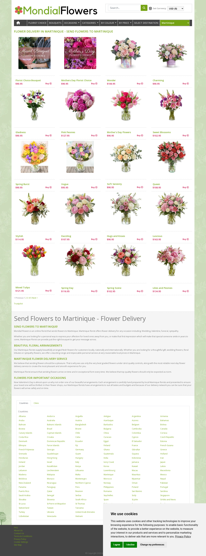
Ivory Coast (109, 462)
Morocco (108, 478)
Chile (77, 433)
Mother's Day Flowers (119, 132)
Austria (78, 420)
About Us (18, 530)
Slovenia (51, 499)
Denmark (23, 441)
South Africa (80, 499)
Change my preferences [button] (152, 544)
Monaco (50, 478)
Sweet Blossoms (162, 132)
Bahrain (22, 424)
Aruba (21, 420)
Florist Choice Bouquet (28, 80)
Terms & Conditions (23, 536)
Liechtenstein (53, 470)
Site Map (18, 545)
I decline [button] (130, 544)
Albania (22, 416)
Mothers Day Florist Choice (76, 80)
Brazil (49, 428)
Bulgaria (107, 428)
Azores (135, 420)
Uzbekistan (24, 516)
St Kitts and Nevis (168, 499)
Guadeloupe (52, 453)
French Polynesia (26, 449)
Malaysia (51, 474)
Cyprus (135, 437)
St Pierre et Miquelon (56, 503)
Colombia (136, 433)
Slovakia (22, 499)
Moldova (23, 478)
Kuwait (135, 466)
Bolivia (163, 424)
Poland (135, 487)
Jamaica (135, 462)
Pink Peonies (68, 132)
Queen (156, 184)
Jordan (22, 466)
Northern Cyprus (83, 483)
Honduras (23, 458)
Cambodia (137, 428)
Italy (77, 462)
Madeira (22, 474)
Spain (106, 499)
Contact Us (19, 533)
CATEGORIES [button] (89, 22)
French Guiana (166, 445)
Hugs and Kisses (116, 236)
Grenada (23, 453)
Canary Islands (25, 433)
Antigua (107, 416)
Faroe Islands (53, 445)
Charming (158, 80)
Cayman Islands (54, 433)
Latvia (163, 466)
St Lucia (22, 503)
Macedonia (165, 470)
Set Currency (159, 8)
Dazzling (66, 236)
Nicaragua (51, 483)
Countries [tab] (23, 403)
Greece (163, 449)
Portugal (164, 487)
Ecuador (79, 441)
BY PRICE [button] (124, 22)
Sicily (134, 495)
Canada (163, 428)
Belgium (135, 424)
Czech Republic (167, 437)
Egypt (106, 441)
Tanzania (79, 508)
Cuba (77, 437)
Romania (108, 491)
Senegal (50, 495)
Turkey (22, 512)
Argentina (136, 416)
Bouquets (55, 22)
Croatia (50, 437)
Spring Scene (114, 287)
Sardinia (164, 491)
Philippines (109, 487)
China (106, 433)
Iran (162, 458)
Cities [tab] (36, 403)
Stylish (19, 236)
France (135, 445)
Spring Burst (23, 184)
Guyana (135, 453)
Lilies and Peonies (162, 287)
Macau (135, 470)
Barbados (108, 424)
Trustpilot (18, 303)
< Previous (18, 298)
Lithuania (79, 470)
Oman (134, 483)
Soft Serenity (114, 183)
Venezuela (51, 516)
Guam (78, 453)
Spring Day (67, 287)
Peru (77, 487)
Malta (77, 474)
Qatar (49, 491)
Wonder (111, 80)
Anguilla (79, 416)
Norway (107, 483)
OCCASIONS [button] (71, 22)
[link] (183, 536)
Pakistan (164, 483)
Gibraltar (136, 449)
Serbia (78, 495)
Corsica (163, 433)
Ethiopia (22, 445)
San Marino (137, 491)
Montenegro (81, 478)
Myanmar (136, 478)
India (106, 458)
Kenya (78, 466)
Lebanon (23, 470)
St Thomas (80, 503)
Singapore (165, 495)
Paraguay (51, 487)
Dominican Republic (56, 441)
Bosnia (22, 428)
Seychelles (108, 495)
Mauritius (136, 474)
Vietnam (79, 516)
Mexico (163, 474)
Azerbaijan (108, 420)
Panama (22, 487)
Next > (35, 298)
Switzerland (24, 508)
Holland (163, 453)
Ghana (107, 449)
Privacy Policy (183, 536)
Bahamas (164, 420)
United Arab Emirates (85, 512)
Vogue (64, 184)
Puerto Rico (24, 491)
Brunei (78, 428)
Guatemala (109, 453)
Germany (79, 449)
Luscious (157, 236)
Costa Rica (23, 437)
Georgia (50, 449)
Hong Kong (52, 458)
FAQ (16, 527)
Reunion (79, 491)
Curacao (107, 437)
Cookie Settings (21, 542)
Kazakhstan (52, 466)
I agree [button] (116, 544)
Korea (106, 466)
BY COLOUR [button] (108, 22)
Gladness (21, 132)
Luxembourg (109, 470)
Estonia (163, 441)
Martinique (108, 474)
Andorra (51, 416)
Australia (51, 420)
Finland (107, 445)
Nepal (163, 478)
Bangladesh (80, 424)
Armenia (164, 416)
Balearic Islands (54, 424)
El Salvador (137, 441)
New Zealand (25, 483)
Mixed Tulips (23, 287)
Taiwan (50, 508)
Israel (49, 462)
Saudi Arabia (24, 495)
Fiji (76, 445)
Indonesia (136, 458)
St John (135, 499)
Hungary (79, 458)
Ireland (22, 462)
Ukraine (50, 512)
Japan (162, 462)
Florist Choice (37, 22)
